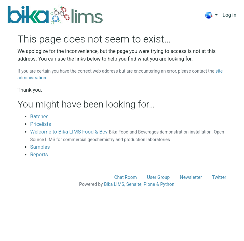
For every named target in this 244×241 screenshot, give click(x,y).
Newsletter (191, 177)
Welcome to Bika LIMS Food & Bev (68, 132)
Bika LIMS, (114, 184)
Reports (39, 155)
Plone (149, 184)
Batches (39, 117)
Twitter (219, 177)
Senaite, (134, 184)
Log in (229, 15)
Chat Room (125, 177)
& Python (165, 184)
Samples (40, 147)
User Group (158, 177)
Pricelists (40, 124)
